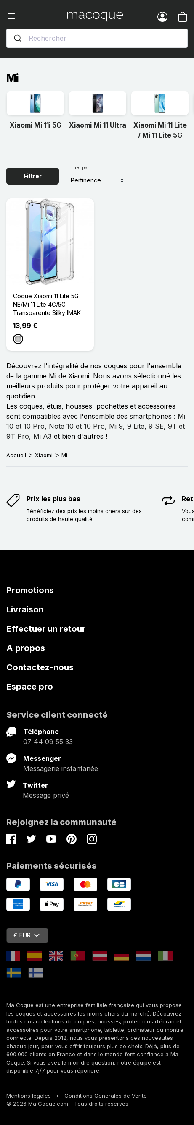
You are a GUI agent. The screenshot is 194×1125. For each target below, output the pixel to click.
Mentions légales (28, 1095)
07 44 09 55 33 (48, 741)
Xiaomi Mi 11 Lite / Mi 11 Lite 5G (160, 130)
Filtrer (33, 176)
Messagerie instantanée (60, 768)
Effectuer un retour (45, 629)
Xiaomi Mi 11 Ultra (97, 125)
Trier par (80, 167)
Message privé (46, 795)
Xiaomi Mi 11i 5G (35, 125)
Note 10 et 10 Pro (77, 426)
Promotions (30, 590)
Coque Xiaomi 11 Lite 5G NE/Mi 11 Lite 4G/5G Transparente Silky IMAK (47, 304)
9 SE (156, 426)
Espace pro (29, 687)
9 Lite (135, 426)
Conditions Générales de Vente (105, 1095)
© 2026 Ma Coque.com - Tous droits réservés (67, 1103)
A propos (25, 648)
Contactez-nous (40, 667)
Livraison (25, 609)
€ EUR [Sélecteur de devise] (26, 935)
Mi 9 (116, 426)
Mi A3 (42, 436)
